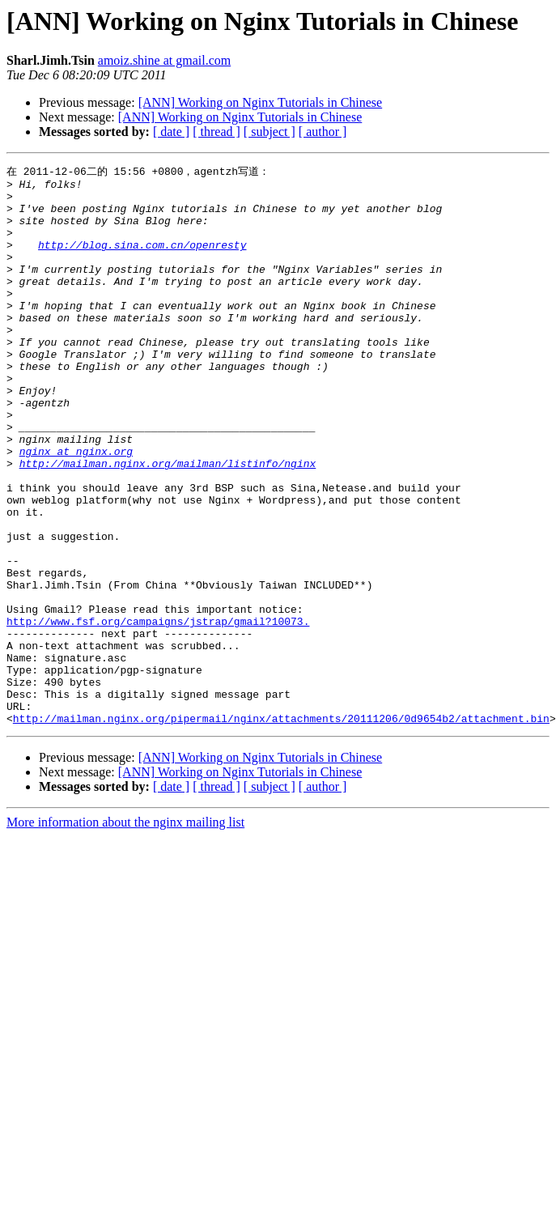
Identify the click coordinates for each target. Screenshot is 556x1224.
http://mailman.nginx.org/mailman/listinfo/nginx (167, 522)
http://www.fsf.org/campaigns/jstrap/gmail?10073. (157, 711)
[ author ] (323, 131)
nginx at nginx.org (76, 507)
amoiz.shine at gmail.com (164, 60)
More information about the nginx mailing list (125, 932)
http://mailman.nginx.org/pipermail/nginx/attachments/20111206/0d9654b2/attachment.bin (281, 828)
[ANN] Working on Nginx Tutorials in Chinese (260, 102)
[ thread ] (216, 131)
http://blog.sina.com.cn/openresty (142, 260)
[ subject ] (269, 131)
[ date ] (171, 131)
